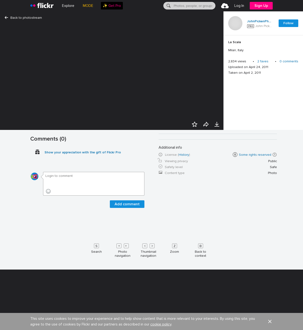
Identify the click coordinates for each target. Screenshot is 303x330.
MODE (88, 5)
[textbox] (194, 5)
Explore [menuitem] (68, 5)
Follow (288, 23)
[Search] (168, 5)
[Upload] (225, 5)
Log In (239, 5)
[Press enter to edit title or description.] (263, 46)
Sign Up (261, 5)
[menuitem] (112, 5)
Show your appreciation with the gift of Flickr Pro (83, 323)
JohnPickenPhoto (260, 21)
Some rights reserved (255, 326)
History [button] (184, 326)
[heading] (41, 5)
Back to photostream (23, 18)
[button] (274, 325)
